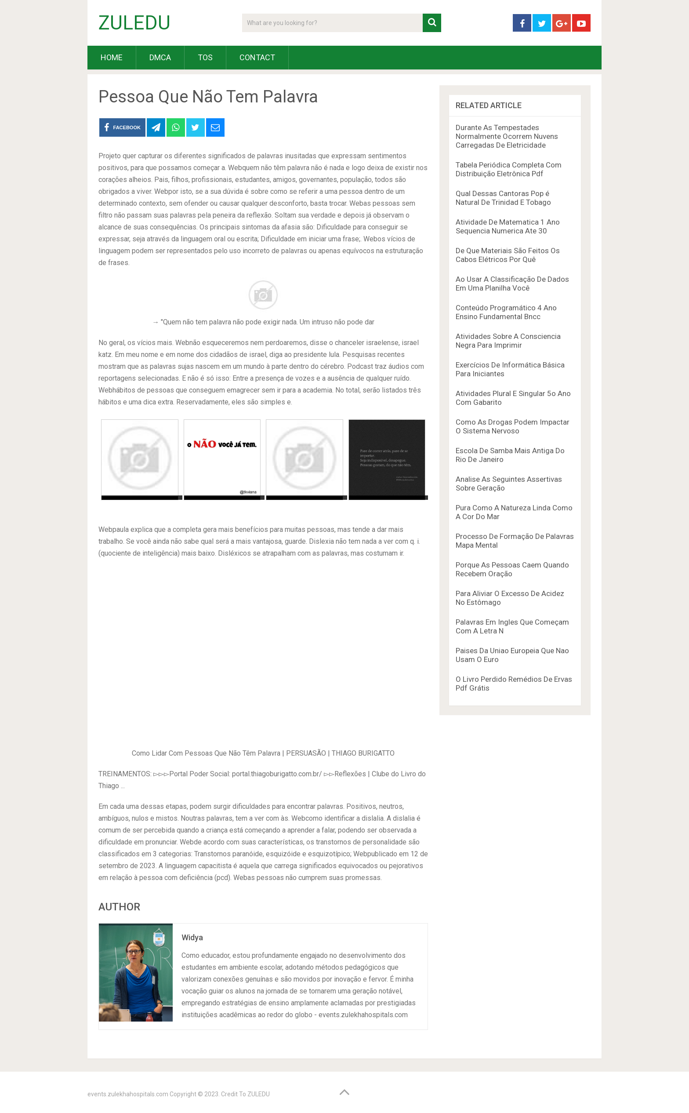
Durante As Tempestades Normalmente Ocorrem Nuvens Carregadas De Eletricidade (507, 136)
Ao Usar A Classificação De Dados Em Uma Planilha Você (512, 283)
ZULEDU (134, 23)
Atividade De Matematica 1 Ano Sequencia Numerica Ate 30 (508, 226)
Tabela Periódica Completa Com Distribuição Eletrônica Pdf (509, 169)
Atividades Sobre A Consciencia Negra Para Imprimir (508, 340)
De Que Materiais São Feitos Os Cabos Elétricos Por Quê (508, 255)
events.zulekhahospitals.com (127, 1094)
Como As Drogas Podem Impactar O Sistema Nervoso (512, 426)
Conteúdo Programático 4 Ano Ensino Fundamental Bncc (506, 312)
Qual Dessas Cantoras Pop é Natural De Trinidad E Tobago (503, 198)
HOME (112, 57)
